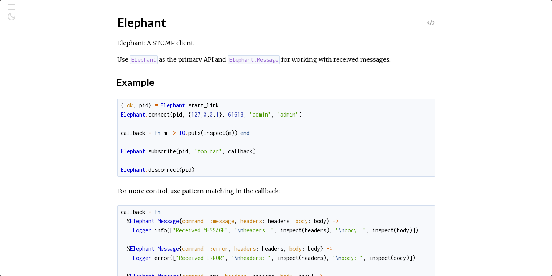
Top (33, 103)
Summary (41, 112)
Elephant (31, 91)
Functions (41, 120)
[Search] (53, 39)
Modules (32, 69)
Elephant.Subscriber (45, 164)
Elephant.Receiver (43, 144)
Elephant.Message (43, 133)
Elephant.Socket (40, 154)
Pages (27, 59)
